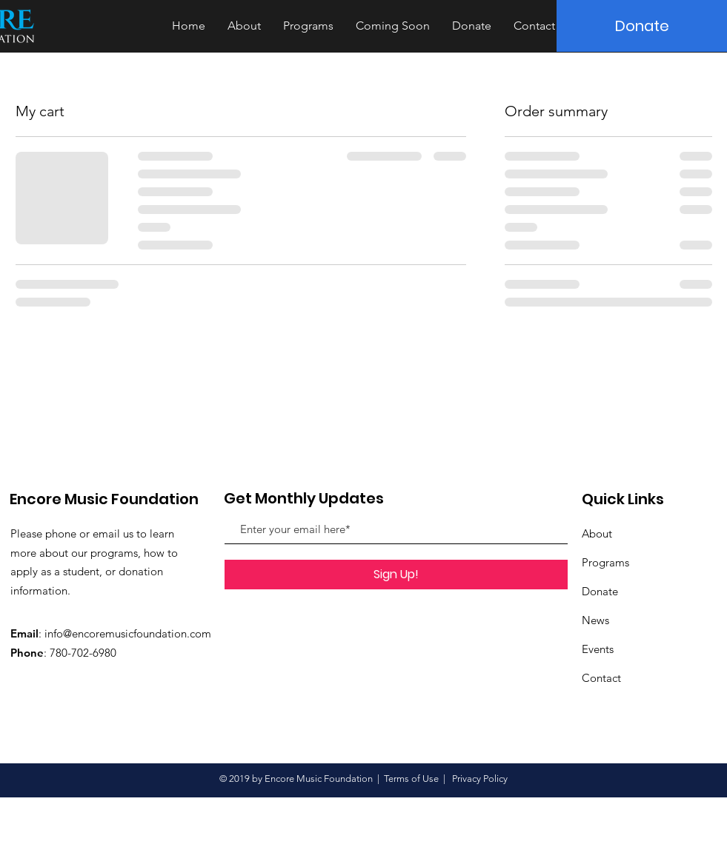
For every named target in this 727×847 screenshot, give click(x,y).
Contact (601, 678)
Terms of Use (411, 778)
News (595, 620)
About (597, 533)
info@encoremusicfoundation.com (127, 633)
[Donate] (642, 26)
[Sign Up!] (396, 574)
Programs (605, 562)
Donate (600, 591)
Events (598, 649)
